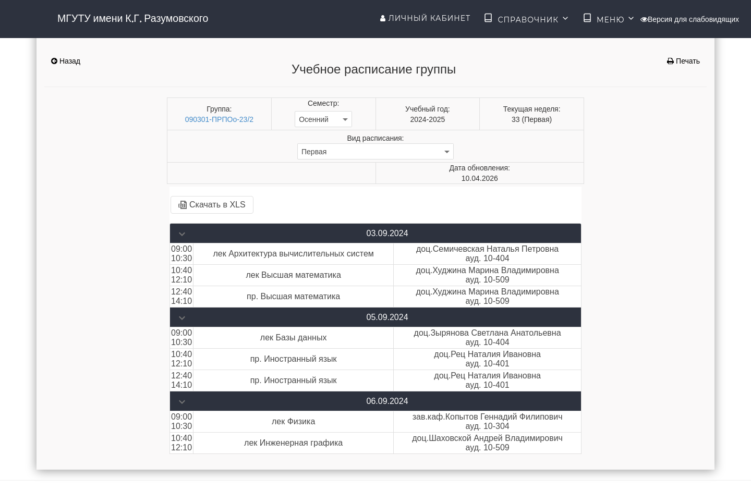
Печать (683, 61)
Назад (65, 61)
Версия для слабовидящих (689, 19)
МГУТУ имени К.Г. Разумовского (132, 18)
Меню (609, 18)
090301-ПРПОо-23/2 (219, 119)
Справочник (526, 18)
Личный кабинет (425, 18)
